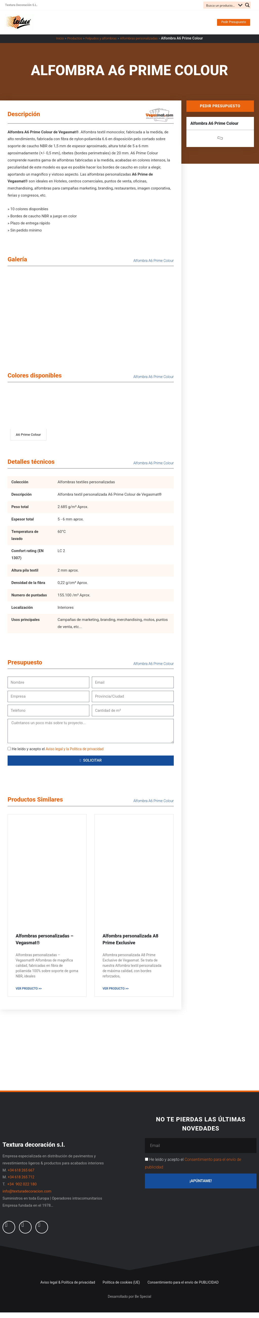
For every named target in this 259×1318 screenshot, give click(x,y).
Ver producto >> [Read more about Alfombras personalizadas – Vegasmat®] (29, 994)
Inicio (57, 43)
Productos (72, 43)
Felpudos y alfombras (100, 43)
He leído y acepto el (60, 754)
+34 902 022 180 (22, 1190)
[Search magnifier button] (247, 5)
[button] (224, 25)
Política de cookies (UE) (121, 1288)
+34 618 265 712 (22, 1183)
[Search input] (221, 5)
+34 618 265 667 (22, 1176)
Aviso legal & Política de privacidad (67, 1288)
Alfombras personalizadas (140, 43)
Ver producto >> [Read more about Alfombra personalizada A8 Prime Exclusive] (115, 994)
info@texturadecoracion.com (27, 1197)
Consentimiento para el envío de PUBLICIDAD (183, 1288)
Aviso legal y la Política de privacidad (77, 754)
